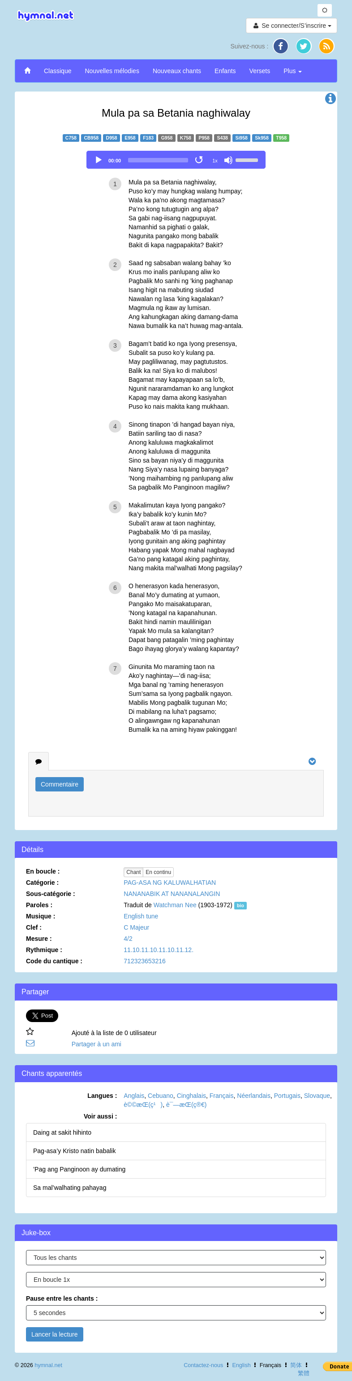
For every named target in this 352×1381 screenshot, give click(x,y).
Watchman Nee (175, 905)
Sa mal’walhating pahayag (69, 1187)
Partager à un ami (96, 1044)
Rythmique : (44, 949)
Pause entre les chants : (62, 1298)
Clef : (34, 927)
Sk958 (261, 137)
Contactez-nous (203, 1365)
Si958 (241, 137)
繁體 (303, 1373)
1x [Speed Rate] (215, 160)
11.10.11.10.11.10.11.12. (158, 949)
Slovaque (317, 1095)
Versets (259, 70)
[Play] (98, 160)
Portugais (287, 1095)
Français (222, 1095)
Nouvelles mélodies (112, 70)
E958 (130, 137)
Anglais (134, 1095)
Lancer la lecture (54, 1334)
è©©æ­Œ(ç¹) (143, 1104)
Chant (133, 872)
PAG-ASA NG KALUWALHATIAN (170, 882)
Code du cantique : (54, 961)
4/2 (128, 938)
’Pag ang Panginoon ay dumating (79, 1169)
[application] (176, 160)
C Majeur (136, 927)
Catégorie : (42, 882)
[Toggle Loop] (199, 160)
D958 (111, 137)
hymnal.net (48, 1365)
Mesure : (39, 938)
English (241, 1365)
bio (240, 905)
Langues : (102, 1095)
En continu (158, 872)
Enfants (225, 70)
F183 (148, 137)
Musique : (40, 916)
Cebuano (160, 1095)
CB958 (91, 137)
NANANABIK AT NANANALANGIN (172, 893)
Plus (292, 70)
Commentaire (59, 784)
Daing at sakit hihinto (62, 1132)
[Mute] (228, 160)
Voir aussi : (100, 1116)
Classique (57, 70)
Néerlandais (253, 1095)
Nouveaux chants (177, 70)
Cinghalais (191, 1095)
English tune (141, 916)
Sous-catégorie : (50, 893)
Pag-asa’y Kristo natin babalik (74, 1150)
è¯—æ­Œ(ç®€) (186, 1104)
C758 (71, 137)
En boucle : (43, 871)
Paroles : (39, 905)
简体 (296, 1365)
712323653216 (144, 961)
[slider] (158, 160)
